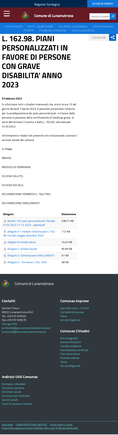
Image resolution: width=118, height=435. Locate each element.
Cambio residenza (70, 347)
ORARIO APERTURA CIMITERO (31, 425)
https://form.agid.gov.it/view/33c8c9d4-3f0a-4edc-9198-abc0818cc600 (40, 428)
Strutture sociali (11, 392)
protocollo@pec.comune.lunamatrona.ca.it (26, 328)
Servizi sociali (10, 400)
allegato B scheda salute (21, 242)
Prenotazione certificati (74, 350)
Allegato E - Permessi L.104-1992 (27, 262)
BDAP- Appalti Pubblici (40, 26)
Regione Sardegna (47, 4)
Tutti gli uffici (9, 324)
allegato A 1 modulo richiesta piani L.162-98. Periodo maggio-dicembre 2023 (29, 234)
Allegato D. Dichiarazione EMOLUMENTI (31, 256)
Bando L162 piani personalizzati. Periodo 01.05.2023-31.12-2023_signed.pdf (29, 223)
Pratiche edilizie (69, 358)
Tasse (63, 316)
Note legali (7, 425)
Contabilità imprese (72, 312)
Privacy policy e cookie (61, 425)
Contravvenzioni (70, 354)
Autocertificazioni (70, 343)
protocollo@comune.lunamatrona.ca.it (24, 332)
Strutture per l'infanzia (16, 396)
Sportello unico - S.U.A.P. (74, 309)
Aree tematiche (13, 26)
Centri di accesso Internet (17, 404)
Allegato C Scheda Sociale (22, 249)
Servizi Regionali (70, 320)
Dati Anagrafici (69, 339)
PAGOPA (29, 30)
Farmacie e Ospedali (14, 384)
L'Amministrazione (103, 26)
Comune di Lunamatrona (53, 16)
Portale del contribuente (52, 30)
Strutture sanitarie (13, 388)
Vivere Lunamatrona (83, 30)
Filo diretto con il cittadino (73, 26)
